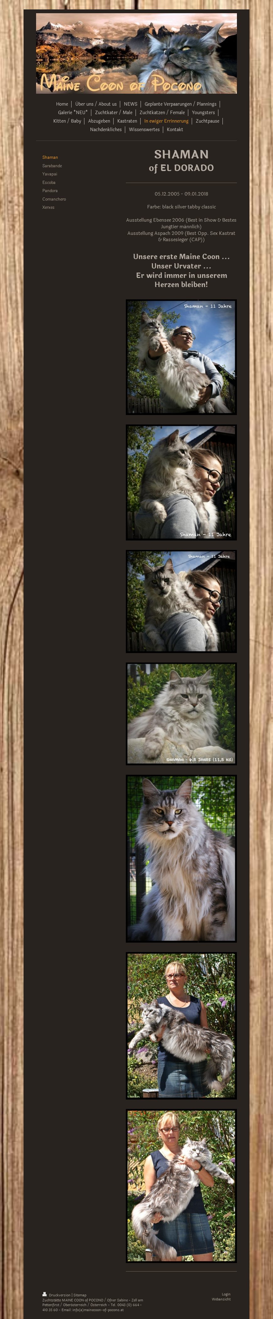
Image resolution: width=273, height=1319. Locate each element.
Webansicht (221, 1299)
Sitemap (79, 1295)
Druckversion (57, 1295)
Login (226, 1294)
